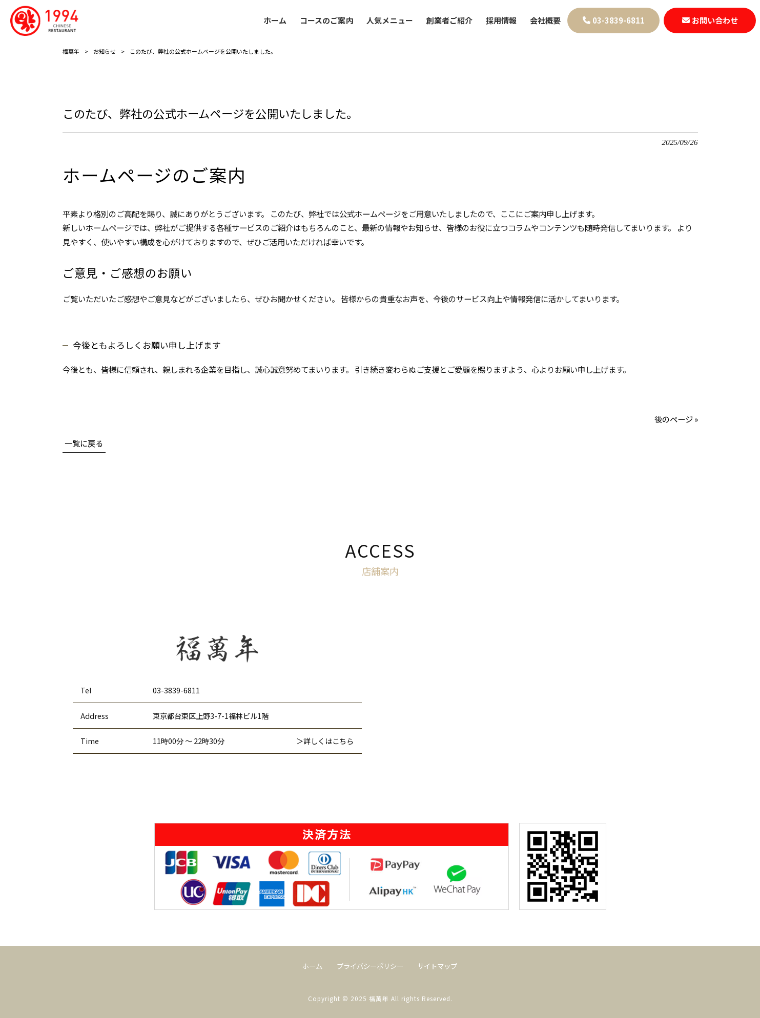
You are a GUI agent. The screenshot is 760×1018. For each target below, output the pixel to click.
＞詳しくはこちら (325, 740)
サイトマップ (437, 966)
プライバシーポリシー (370, 966)
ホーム (312, 966)
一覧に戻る (84, 443)
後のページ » (676, 419)
